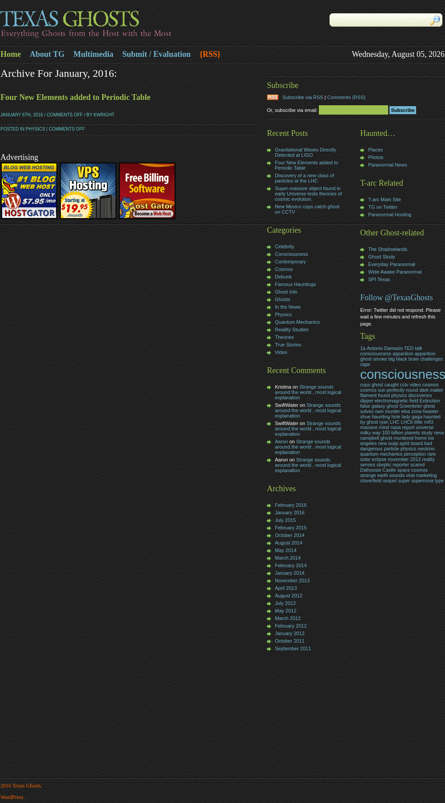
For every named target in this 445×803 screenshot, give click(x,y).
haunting (381, 416)
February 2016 (291, 505)
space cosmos (412, 470)
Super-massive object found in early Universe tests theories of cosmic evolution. (308, 194)
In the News (288, 307)
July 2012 (285, 603)
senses (367, 464)
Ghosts (282, 299)
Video (281, 352)
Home (10, 54)
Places (375, 149)
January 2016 (290, 512)
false (365, 406)
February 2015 (291, 527)
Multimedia (93, 54)
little (418, 422)
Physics (35, 129)
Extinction (429, 400)
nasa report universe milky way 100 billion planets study (396, 430)
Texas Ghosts (111, 25)
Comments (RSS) (346, 97)
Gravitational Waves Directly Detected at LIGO (305, 152)
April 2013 (286, 588)
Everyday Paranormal (391, 264)
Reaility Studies (292, 329)
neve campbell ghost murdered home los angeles (402, 438)
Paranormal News (387, 164)
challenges (432, 359)
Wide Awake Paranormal (394, 271)
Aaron (281, 441)
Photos (375, 157)
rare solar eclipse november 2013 (398, 456)
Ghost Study (381, 256)
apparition (403, 353)
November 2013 (292, 580)
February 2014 (291, 565)
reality (428, 459)
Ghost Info (286, 291)
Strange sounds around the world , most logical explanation (308, 392)
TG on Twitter (382, 207)
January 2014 (290, 573)
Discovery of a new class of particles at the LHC (304, 178)
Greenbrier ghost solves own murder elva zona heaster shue (399, 411)
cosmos (430, 384)
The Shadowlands (387, 249)
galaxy (378, 406)
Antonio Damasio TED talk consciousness (391, 351)
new (382, 443)
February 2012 (291, 625)
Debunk (283, 276)
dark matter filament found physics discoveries (401, 392)
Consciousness (291, 254)
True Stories (288, 344)
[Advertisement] (293, 715)
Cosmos (284, 269)
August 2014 (288, 542)
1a (363, 348)
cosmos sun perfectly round (389, 390)
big (391, 359)
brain (414, 359)
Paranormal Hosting (389, 214)
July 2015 (285, 520)
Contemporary (290, 261)
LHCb (407, 422)
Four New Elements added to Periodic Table (75, 97)
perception (415, 454)
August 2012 (288, 595)
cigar (365, 364)
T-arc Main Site (384, 199)
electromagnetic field (396, 400)
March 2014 (288, 558)
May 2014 (285, 550)
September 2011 (293, 648)
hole (395, 416)
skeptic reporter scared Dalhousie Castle (392, 467)
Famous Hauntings (295, 284)
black (401, 359)
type (439, 480)
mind (384, 427)
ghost (392, 406)
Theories (284, 337)
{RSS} (209, 54)
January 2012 (290, 633)
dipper (366, 400)
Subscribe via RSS (302, 97)
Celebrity (284, 246)
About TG (47, 54)
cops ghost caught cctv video (390, 384)
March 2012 (288, 618)
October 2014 (290, 535)
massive (368, 427)
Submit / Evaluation (156, 54)
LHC (394, 422)
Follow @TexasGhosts (396, 297)
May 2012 (285, 610)
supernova (422, 480)
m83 (428, 422)
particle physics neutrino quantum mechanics (397, 451)
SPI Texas (379, 279)
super (404, 480)
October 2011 (290, 641)
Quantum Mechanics (297, 322)
